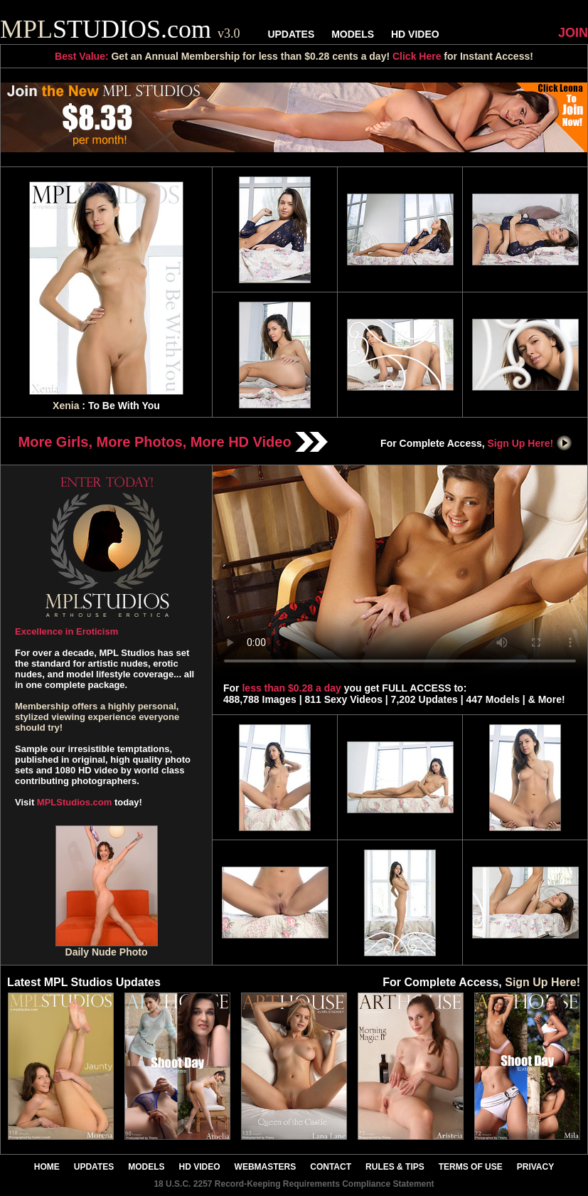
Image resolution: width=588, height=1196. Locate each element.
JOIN (573, 33)
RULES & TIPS (394, 1167)
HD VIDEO (415, 34)
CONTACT (330, 1167)
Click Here (416, 56)
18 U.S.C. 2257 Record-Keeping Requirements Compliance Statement (294, 1184)
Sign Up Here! (530, 443)
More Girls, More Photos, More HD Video (173, 442)
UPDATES (290, 34)
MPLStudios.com (74, 802)
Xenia (66, 405)
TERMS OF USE (471, 1167)
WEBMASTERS (265, 1167)
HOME (47, 1167)
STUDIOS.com (120, 29)
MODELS (352, 34)
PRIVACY (535, 1167)
